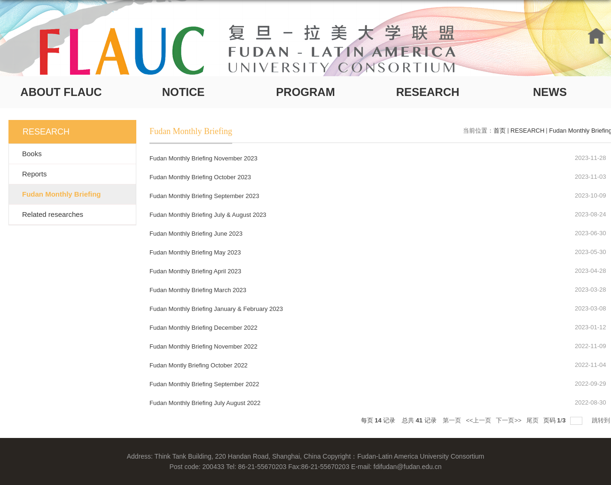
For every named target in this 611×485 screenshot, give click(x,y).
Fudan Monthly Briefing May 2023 (195, 252)
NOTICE (183, 92)
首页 (500, 130)
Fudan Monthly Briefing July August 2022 (204, 402)
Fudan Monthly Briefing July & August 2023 (207, 214)
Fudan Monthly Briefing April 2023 (195, 271)
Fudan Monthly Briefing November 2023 (203, 158)
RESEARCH (428, 92)
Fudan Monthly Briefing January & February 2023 (216, 308)
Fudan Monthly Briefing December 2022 (203, 327)
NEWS (550, 92)
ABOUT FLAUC (61, 92)
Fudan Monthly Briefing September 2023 (204, 195)
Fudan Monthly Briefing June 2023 (196, 233)
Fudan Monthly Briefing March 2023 (197, 290)
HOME (596, 36)
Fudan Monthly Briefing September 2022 (204, 384)
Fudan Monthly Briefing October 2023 (200, 177)
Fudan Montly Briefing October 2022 (198, 365)
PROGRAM (305, 92)
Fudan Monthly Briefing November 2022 (203, 346)
